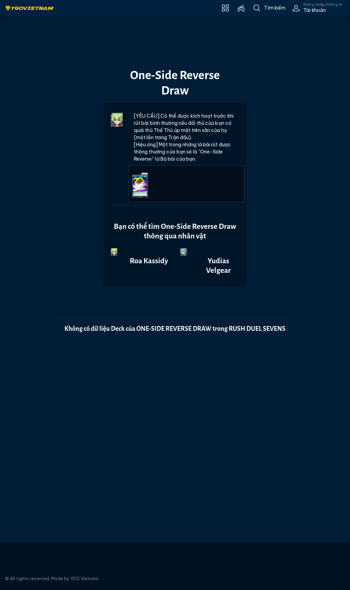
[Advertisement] (25, 153)
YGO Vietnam (84, 578)
